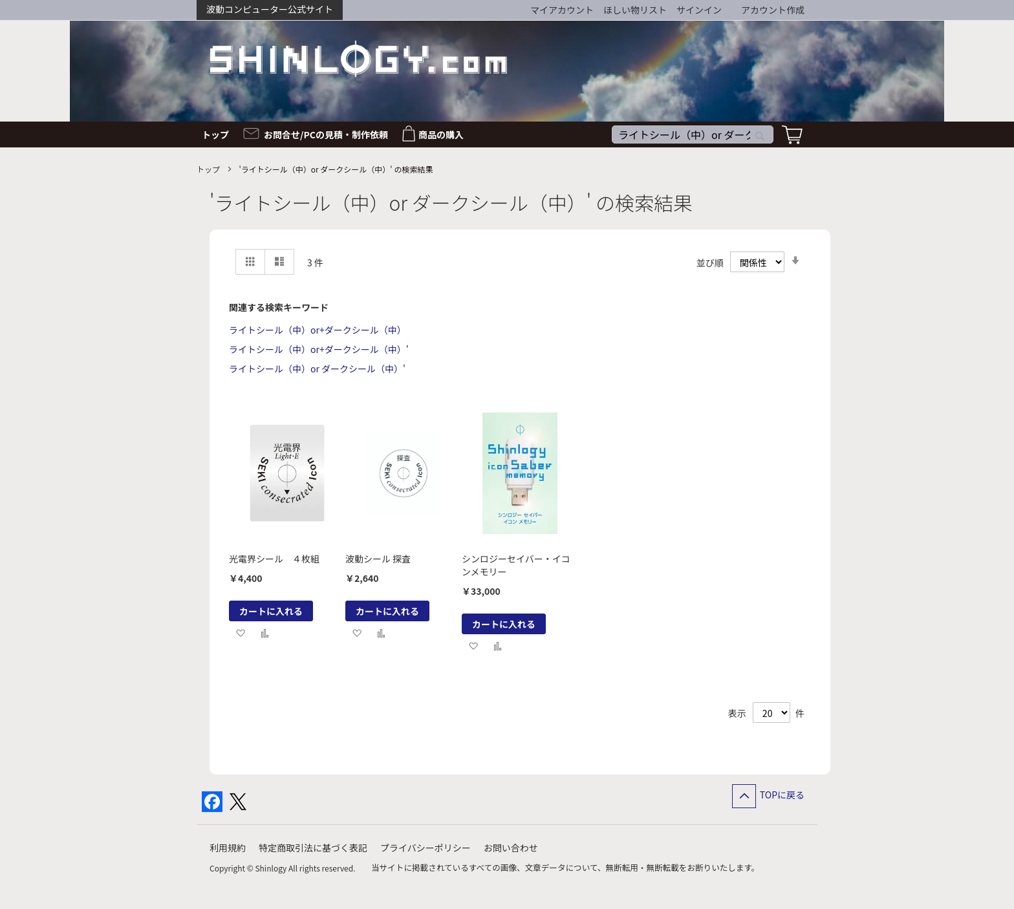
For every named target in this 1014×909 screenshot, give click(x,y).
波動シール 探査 (378, 558)
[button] (240, 632)
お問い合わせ (511, 847)
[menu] (507, 134)
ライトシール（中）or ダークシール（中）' (317, 368)
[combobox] (692, 134)
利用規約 (228, 847)
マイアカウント (562, 9)
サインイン (699, 9)
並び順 (710, 262)
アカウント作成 (772, 9)
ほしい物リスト (635, 9)
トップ (209, 169)
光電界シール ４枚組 (274, 558)
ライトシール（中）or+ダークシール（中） (317, 329)
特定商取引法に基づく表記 (313, 847)
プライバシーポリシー (425, 847)
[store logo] (358, 58)
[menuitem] (219, 134)
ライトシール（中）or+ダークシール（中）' (319, 349)
